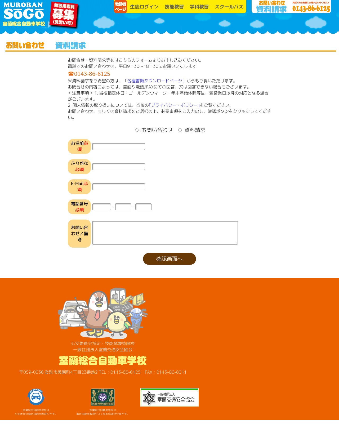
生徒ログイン (144, 6)
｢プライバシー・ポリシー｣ (174, 105)
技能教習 (174, 6)
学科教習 (199, 6)
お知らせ (240, 24)
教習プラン (200, 24)
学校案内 (160, 24)
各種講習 (319, 24)
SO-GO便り (279, 24)
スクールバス (229, 6)
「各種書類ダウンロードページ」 (154, 81)
